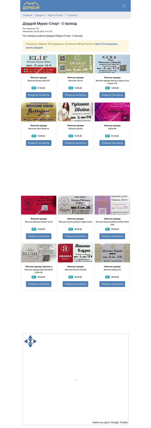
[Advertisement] (75, 172)
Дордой (39, 15)
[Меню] (124, 6)
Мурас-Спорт (55, 15)
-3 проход (71, 15)
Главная (27, 15)
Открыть (39, 95)
